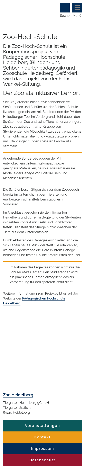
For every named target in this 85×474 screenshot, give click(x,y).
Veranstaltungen (42, 425)
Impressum (42, 448)
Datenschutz (42, 460)
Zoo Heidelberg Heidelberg (19, 10)
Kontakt (42, 437)
